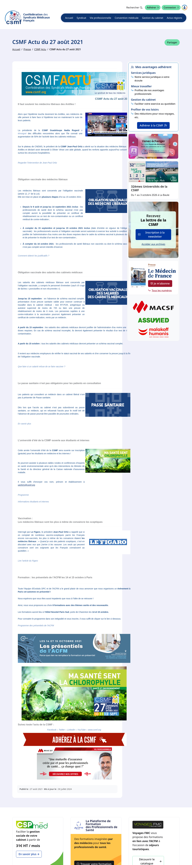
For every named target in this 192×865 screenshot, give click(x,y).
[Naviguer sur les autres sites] (184, 7)
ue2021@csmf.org (26, 485)
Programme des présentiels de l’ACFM (36, 625)
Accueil (69, 17)
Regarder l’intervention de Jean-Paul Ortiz (37, 163)
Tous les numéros (162, 290)
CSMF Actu (40, 49)
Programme (23, 495)
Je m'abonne (160, 283)
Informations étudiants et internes (33, 501)
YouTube (81, 730)
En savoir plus (24, 423)
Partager (172, 42)
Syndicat (81, 17)
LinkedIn (71, 730)
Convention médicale (126, 17)
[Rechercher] (134, 7)
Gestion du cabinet (152, 17)
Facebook (51, 730)
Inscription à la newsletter (151, 234)
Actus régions (174, 17)
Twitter (62, 730)
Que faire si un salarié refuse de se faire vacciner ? (41, 366)
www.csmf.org (94, 730)
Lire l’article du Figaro (28, 561)
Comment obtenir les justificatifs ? (33, 255)
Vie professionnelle (100, 17)
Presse (27, 49)
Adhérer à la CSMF (153, 125)
